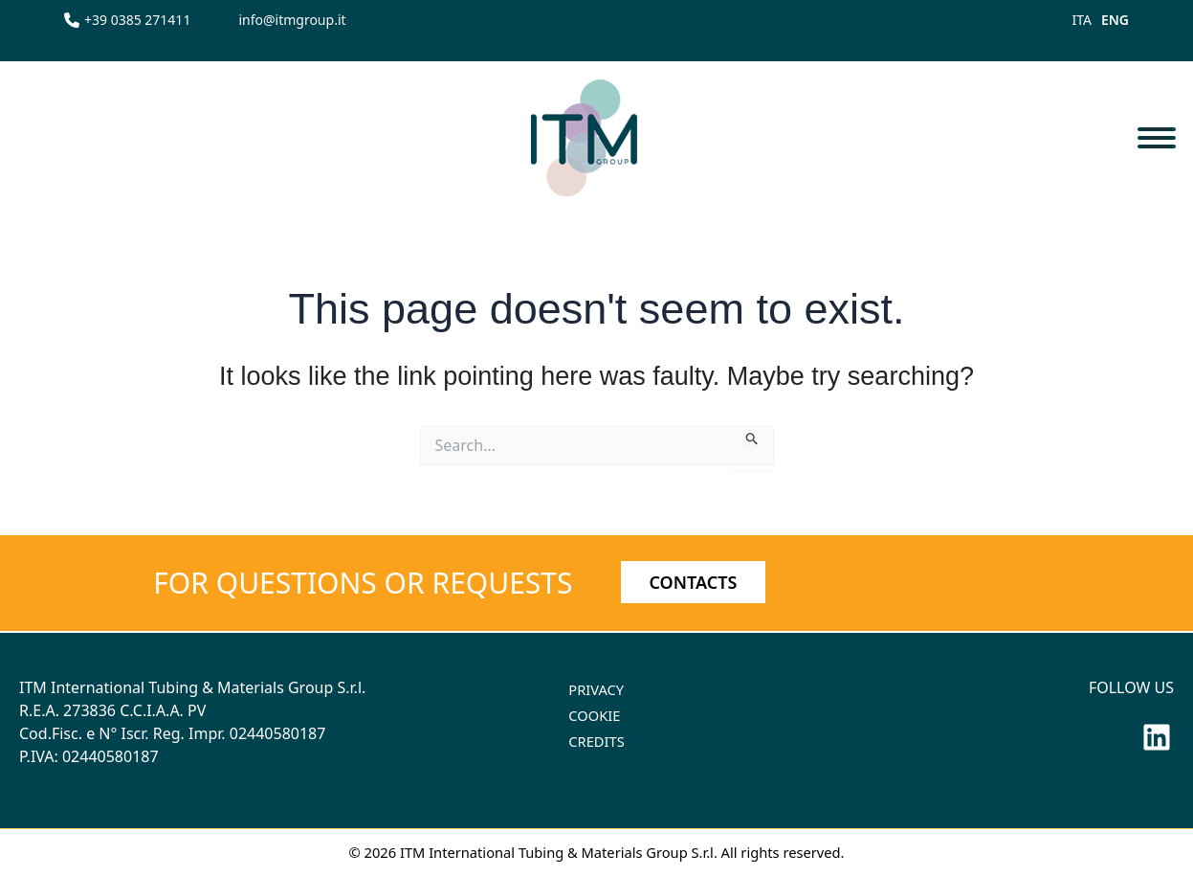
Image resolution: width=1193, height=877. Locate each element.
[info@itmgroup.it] (291, 20)
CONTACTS (694, 582)
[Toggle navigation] (1156, 137)
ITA (1081, 20)
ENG (1115, 20)
